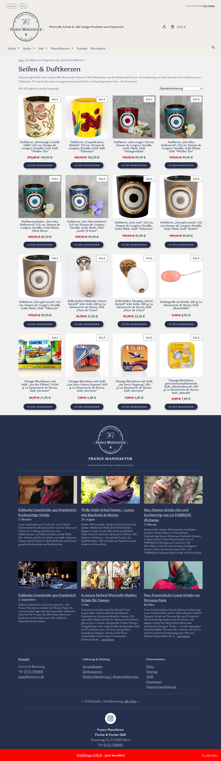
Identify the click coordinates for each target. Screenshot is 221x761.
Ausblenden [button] (210, 755)
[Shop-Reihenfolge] (181, 88)
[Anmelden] (164, 26)
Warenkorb (97, 48)
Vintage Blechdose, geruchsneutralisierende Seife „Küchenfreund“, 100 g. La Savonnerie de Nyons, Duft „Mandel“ (181, 386)
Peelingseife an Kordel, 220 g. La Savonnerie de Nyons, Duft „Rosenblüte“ (181, 305)
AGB (149, 676)
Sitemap (151, 671)
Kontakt (11, 5)
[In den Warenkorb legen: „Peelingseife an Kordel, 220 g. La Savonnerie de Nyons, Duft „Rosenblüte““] (181, 324)
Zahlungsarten (92, 671)
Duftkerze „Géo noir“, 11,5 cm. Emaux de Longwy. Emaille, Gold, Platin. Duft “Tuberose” (134, 225)
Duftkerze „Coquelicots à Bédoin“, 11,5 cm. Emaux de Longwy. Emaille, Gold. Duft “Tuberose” (87, 146)
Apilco (29, 48)
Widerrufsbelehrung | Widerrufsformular (110, 676)
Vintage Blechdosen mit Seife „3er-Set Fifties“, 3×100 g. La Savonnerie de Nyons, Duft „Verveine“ (39, 386)
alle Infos (130, 701)
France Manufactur (110, 458)
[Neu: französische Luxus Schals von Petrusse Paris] (173, 577)
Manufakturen (62, 48)
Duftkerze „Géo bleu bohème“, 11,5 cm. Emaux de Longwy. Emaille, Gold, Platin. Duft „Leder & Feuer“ (87, 226)
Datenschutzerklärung (161, 686)
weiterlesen (107, 639)
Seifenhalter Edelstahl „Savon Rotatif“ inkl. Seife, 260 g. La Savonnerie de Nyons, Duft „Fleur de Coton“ (87, 305)
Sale (43, 48)
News (23, 5)
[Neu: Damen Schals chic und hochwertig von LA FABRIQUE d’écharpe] (173, 491)
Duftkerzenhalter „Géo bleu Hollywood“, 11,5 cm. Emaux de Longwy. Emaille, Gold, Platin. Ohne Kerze (40, 226)
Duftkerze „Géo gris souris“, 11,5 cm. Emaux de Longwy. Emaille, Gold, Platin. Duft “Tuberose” (40, 305)
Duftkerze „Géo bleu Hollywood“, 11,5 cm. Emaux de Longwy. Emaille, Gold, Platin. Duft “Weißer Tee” (181, 146)
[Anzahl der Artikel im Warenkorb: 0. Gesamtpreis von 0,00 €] (178, 26)
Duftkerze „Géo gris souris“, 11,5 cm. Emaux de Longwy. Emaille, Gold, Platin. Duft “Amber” (181, 225)
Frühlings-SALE (89, 755)
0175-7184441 (209, 5)
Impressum (153, 681)
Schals (14, 48)
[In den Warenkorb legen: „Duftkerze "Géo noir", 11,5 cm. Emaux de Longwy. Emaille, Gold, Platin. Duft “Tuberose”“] (134, 245)
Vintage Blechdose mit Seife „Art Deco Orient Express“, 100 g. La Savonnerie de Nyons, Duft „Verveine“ (87, 386)
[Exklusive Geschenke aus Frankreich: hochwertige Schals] (47, 495)
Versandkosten (92, 666)
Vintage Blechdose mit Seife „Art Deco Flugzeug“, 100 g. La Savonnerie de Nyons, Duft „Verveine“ (134, 386)
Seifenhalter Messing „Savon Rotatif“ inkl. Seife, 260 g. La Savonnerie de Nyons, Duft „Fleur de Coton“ (134, 305)
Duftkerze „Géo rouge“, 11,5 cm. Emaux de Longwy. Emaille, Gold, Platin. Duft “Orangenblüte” (134, 146)
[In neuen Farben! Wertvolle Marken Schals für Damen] (110, 585)
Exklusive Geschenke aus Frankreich (47, 594)
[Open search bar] (213, 47)
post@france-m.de (31, 676)
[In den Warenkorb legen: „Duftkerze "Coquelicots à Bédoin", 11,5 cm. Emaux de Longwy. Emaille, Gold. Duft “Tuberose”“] (86, 165)
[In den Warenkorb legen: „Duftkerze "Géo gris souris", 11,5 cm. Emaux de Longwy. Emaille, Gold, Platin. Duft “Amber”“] (181, 245)
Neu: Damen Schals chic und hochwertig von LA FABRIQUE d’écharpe (167, 514)
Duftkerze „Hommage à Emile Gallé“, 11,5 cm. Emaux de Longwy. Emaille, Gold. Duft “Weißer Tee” (40, 146)
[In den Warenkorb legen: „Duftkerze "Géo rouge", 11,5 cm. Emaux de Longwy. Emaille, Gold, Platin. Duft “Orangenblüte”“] (134, 165)
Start (21, 60)
